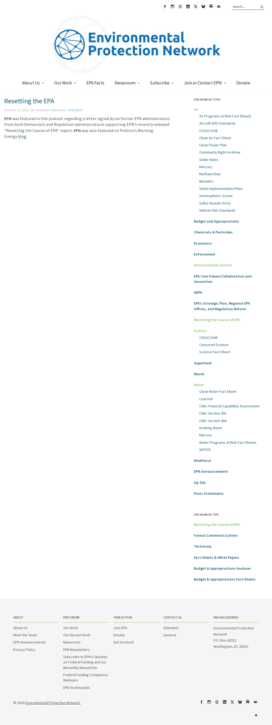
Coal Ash (206, 398)
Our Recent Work (76, 635)
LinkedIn (188, 7)
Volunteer (171, 627)
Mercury (205, 166)
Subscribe (159, 83)
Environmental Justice (212, 265)
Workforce (202, 460)
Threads (180, 7)
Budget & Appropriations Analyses (222, 568)
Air (196, 109)
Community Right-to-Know (219, 152)
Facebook (165, 7)
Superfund (202, 363)
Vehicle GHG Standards (217, 210)
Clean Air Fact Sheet (215, 137)
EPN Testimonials (76, 687)
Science (200, 330)
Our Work (63, 83)
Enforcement (204, 254)
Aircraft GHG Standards (217, 123)
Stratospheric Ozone (216, 195)
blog (22, 136)
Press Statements (209, 493)
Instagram (172, 7)
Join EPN (120, 627)
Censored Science (213, 344)
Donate (243, 83)
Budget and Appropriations (216, 221)
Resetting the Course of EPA (217, 319)
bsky (203, 7)
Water (199, 384)
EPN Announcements (211, 471)
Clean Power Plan (213, 145)
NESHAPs (206, 181)
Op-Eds (200, 482)
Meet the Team (25, 635)
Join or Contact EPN (203, 83)
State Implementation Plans (221, 188)
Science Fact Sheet (214, 351)
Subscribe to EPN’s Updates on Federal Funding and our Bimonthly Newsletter (85, 662)
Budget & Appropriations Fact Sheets (225, 579)
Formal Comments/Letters (216, 535)
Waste (199, 374)
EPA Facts (95, 83)
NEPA (198, 292)
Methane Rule (210, 174)
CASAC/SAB (208, 130)
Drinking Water (210, 427)
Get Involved (123, 642)
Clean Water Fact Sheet (217, 391)
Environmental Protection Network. (53, 702)
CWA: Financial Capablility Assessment (229, 406)
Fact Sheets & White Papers (216, 557)
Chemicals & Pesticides (213, 232)
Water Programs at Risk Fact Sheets (228, 442)
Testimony (203, 546)
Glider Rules (208, 159)
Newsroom (125, 83)
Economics (203, 243)
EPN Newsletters (76, 649)
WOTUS (205, 449)
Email (219, 7)
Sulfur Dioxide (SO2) (215, 203)
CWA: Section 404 (213, 420)
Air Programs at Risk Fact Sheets (225, 116)
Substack (211, 7)
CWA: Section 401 (213, 413)
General (169, 635)
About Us (31, 83)
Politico (76, 110)
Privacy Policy (24, 649)
